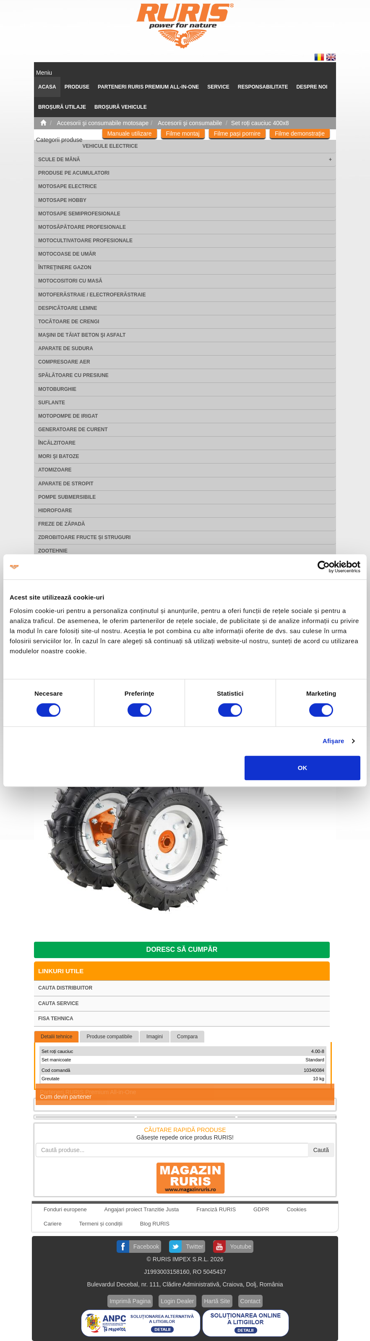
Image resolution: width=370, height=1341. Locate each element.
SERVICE (218, 87)
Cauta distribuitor (65, 988)
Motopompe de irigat (68, 416)
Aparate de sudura (65, 348)
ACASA (47, 87)
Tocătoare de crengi (68, 322)
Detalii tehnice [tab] (56, 1037)
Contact (250, 1301)
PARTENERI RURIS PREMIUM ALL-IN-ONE (148, 87)
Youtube (240, 1246)
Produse (77, 87)
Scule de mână (59, 159)
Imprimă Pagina (130, 1301)
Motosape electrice (67, 186)
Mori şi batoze (58, 456)
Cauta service (58, 1003)
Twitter (194, 1246)
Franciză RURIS (216, 1209)
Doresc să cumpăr (182, 949)
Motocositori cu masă (70, 281)
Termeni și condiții (100, 1224)
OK (302, 767)
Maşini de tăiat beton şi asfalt (81, 335)
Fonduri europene (65, 1209)
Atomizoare (55, 470)
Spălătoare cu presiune (73, 375)
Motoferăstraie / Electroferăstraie (92, 295)
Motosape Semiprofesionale (79, 214)
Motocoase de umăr (67, 254)
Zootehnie (53, 551)
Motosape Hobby (62, 200)
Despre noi (311, 87)
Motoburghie (57, 389)
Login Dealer (177, 1301)
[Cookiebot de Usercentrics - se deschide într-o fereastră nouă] (323, 566)
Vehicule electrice (110, 146)
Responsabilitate (263, 87)
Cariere (53, 1224)
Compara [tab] (187, 1037)
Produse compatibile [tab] (109, 1037)
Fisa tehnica (55, 1018)
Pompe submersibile (67, 497)
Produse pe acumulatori (73, 173)
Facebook (146, 1246)
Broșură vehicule (120, 107)
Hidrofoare (55, 510)
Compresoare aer (64, 362)
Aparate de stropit (66, 484)
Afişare (333, 740)
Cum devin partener (65, 1096)
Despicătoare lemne (67, 308)
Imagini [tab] (154, 1037)
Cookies (296, 1209)
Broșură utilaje (62, 107)
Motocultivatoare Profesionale (85, 241)
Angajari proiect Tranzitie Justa (141, 1209)
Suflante (51, 403)
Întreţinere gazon (64, 267)
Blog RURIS (154, 1224)
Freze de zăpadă (61, 524)
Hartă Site (217, 1301)
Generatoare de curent (73, 429)
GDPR (261, 1209)
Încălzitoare (57, 443)
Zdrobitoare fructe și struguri (84, 537)
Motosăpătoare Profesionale (82, 227)
